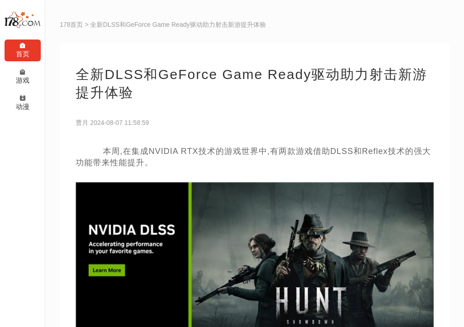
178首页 (71, 24)
